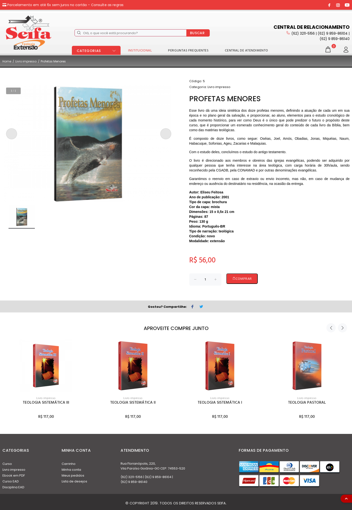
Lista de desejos (74, 481)
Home (6, 61)
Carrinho (69, 463)
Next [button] (342, 327)
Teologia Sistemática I (220, 403)
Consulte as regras (107, 4)
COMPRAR (242, 279)
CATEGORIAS (89, 50)
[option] (45, 374)
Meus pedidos (73, 475)
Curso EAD (10, 481)
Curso (7, 463)
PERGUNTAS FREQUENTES (188, 50)
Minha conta (71, 469)
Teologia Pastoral (307, 403)
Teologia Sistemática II (133, 403)
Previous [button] (331, 327)
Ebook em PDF (13, 475)
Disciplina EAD (13, 487)
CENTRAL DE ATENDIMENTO (246, 50)
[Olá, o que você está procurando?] (131, 32)
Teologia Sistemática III (46, 403)
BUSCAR (197, 32)
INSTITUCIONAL (140, 50)
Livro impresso (26, 61)
